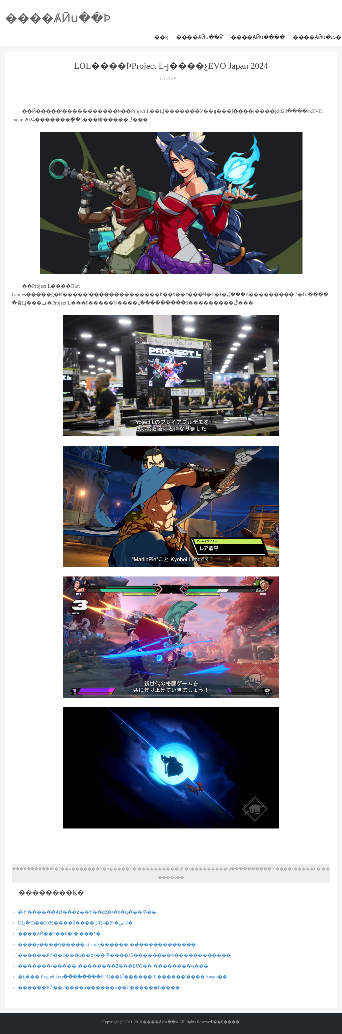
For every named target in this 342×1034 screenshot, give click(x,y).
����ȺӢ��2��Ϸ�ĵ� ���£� (59, 933)
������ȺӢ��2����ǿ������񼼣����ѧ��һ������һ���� (99, 987)
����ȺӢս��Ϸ (58, 18)
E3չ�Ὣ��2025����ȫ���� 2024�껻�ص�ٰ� (75, 923)
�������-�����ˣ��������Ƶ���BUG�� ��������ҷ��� (113, 966)
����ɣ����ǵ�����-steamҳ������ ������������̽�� (107, 944)
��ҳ (161, 37)
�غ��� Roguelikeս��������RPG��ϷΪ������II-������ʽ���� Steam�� (122, 976)
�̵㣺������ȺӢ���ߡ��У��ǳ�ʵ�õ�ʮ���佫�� (87, 912)
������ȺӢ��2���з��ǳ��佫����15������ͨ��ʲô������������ (124, 955)
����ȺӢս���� (258, 37)
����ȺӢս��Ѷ (199, 37)
